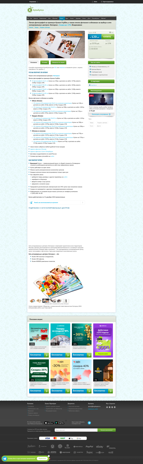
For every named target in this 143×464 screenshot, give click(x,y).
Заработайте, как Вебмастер (54, 408)
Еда (31, 18)
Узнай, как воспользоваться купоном (46, 202)
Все (28, 18)
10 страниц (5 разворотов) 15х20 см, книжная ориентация (52, 111)
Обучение (55, 18)
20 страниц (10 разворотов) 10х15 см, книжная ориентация (52, 103)
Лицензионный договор (75, 408)
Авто (49, 18)
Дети (89, 18)
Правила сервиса (33, 413)
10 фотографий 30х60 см (40, 89)
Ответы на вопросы (33, 415)
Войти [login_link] (95, 1)
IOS (55, 67)
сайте (52, 156)
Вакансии (31, 411)
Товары (62, 18)
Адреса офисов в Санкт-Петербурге (41, 151)
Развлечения (43, 18)
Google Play (59, 422)
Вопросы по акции (58, 62)
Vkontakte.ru (110, 407)
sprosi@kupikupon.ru (94, 406)
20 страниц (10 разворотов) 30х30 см (45, 141)
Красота (36, 18)
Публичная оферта (74, 411)
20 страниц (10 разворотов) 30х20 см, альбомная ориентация (53, 126)
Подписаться (42, 458)
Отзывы (44, 62)
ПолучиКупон (96, 18)
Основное (33, 62)
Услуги (72, 18)
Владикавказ (33, 1)
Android (62, 67)
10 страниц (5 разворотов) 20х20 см (45, 107)
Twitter (112, 407)
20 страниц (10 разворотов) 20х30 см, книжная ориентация (52, 122)
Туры (67, 18)
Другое (99, 126)
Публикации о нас (33, 408)
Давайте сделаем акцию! (53, 406)
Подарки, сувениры (102, 122)
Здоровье (78, 18)
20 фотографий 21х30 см (40, 93)
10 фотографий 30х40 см (40, 85)
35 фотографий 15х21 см (40, 81)
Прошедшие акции (51, 411)
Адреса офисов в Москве (38, 149)
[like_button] (110, 33)
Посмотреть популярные (101, 114)
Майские (103, 18)
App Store (49, 422)
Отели (84, 18)
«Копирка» (56, 76)
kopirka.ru (94, 85)
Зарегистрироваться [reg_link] (108, 1)
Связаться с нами (93, 409)
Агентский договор (74, 406)
